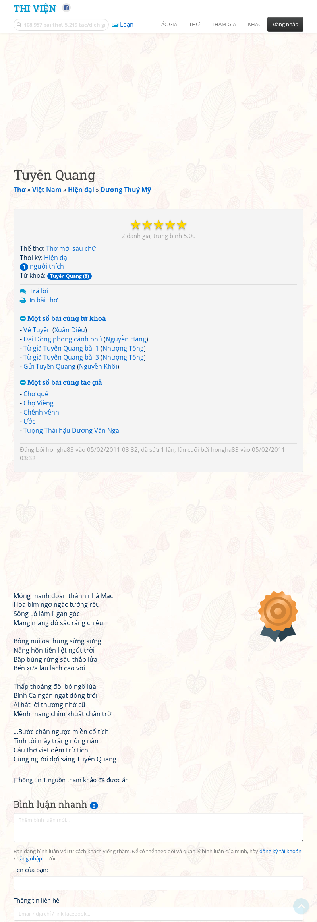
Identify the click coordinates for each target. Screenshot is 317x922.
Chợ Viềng (38, 403)
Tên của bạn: (31, 870)
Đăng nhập (285, 24)
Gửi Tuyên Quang (49, 366)
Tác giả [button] (167, 24)
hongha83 (60, 449)
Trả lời (38, 291)
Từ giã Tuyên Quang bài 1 (61, 348)
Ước (29, 421)
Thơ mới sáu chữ (71, 248)
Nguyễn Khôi (98, 366)
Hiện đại (56, 257)
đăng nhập (29, 858)
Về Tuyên (37, 329)
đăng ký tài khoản (280, 851)
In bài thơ (43, 300)
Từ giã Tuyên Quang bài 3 (61, 357)
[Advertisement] (158, 93)
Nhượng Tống (123, 348)
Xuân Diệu (69, 329)
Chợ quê (35, 393)
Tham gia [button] (224, 24)
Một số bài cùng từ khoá (63, 318)
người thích (42, 266)
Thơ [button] (194, 24)
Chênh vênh (41, 412)
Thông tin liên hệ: (37, 900)
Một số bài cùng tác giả (61, 382)
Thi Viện (35, 8)
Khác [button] (254, 24)
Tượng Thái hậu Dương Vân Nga (71, 430)
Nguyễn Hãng (126, 339)
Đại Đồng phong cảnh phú (62, 339)
